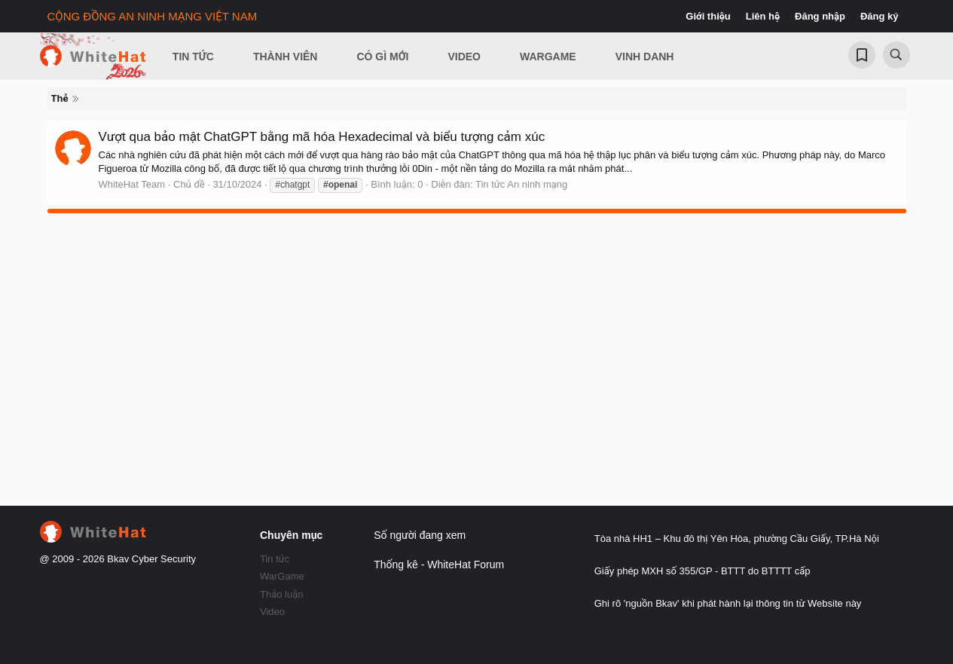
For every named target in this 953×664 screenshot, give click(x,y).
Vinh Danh (644, 56)
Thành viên (285, 56)
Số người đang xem (420, 535)
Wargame (548, 56)
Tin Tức (193, 56)
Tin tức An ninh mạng (521, 184)
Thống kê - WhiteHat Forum (439, 564)
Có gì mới (382, 56)
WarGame (282, 576)
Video (464, 56)
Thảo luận (282, 594)
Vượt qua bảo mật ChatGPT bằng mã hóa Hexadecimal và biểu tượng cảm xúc (322, 137)
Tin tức (274, 559)
